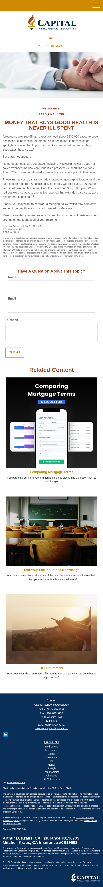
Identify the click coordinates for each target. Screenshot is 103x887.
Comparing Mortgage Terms (51, 472)
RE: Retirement (51, 668)
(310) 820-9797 (51, 46)
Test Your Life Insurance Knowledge (51, 570)
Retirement (51, 746)
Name (12, 277)
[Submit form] (14, 353)
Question (11, 319)
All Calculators (51, 779)
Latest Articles (51, 771)
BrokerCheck (66, 788)
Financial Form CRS (16, 782)
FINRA (13, 854)
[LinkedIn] (50, 38)
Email (12, 298)
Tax (52, 761)
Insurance (51, 757)
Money (51, 764)
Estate (51, 753)
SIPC (19, 854)
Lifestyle (51, 768)
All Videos (51, 775)
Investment (51, 750)
